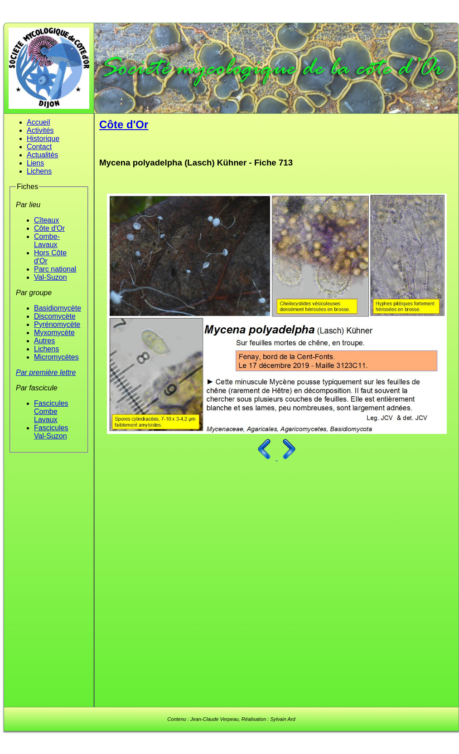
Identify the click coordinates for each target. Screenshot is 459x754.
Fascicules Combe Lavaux (51, 411)
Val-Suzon (50, 277)
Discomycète (55, 316)
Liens (35, 163)
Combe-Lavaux (47, 240)
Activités (40, 130)
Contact (39, 147)
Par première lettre (46, 372)
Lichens (39, 171)
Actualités (42, 155)
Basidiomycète (57, 308)
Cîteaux (46, 220)
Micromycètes (56, 357)
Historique (43, 138)
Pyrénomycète (57, 324)
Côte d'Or (49, 228)
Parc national (55, 269)
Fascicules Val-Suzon (51, 432)
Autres (44, 341)
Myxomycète (54, 332)
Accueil (38, 122)
